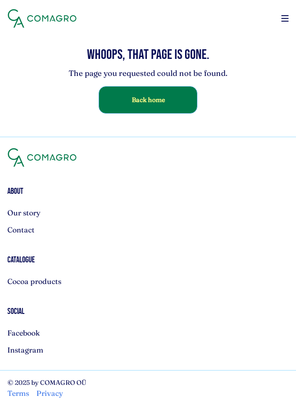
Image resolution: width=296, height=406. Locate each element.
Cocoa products (34, 281)
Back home (148, 100)
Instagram (25, 349)
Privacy (49, 393)
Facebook (23, 332)
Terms (18, 393)
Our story (24, 212)
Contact (21, 229)
